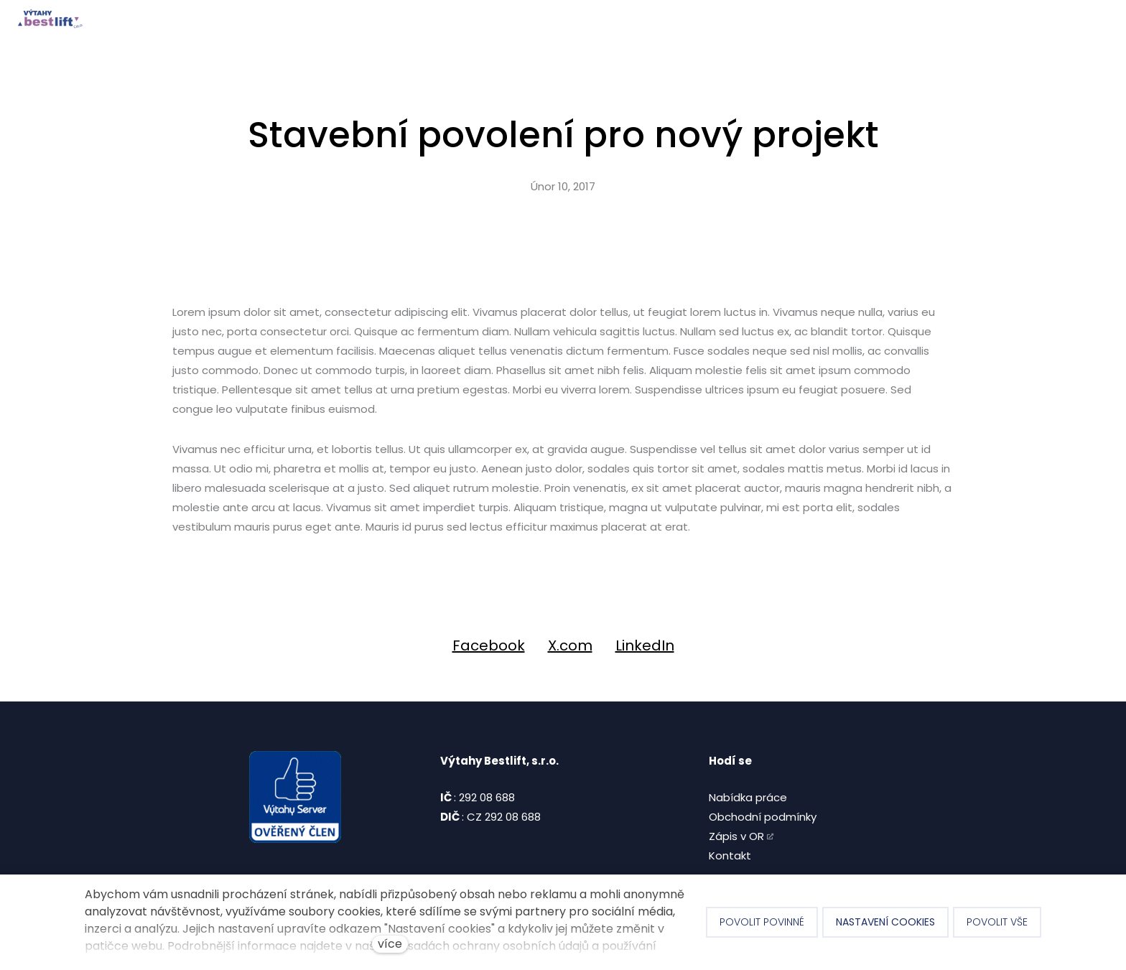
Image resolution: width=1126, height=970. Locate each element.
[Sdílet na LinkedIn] (644, 645)
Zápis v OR (736, 836)
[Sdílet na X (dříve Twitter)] (570, 645)
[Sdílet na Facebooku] (488, 645)
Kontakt (730, 855)
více (390, 944)
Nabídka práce (748, 797)
